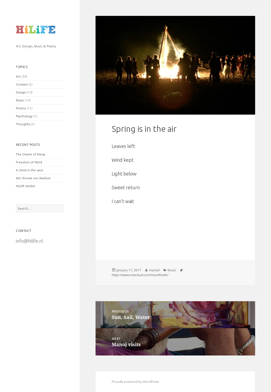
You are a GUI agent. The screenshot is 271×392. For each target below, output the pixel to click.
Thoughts (23, 124)
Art (18, 76)
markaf (154, 270)
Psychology (24, 116)
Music (20, 100)
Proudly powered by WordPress (135, 381)
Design (21, 92)
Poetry (21, 108)
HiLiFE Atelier (25, 186)
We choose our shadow (33, 178)
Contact (22, 84)
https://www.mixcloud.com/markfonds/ (140, 275)
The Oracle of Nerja (30, 154)
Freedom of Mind (29, 162)
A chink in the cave (29, 170)
